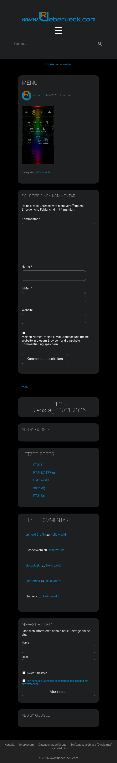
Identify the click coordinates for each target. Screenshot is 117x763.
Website (27, 310)
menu (30, 82)
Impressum (26, 744)
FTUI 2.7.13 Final (44, 472)
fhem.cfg (39, 488)
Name (27, 267)
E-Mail (27, 288)
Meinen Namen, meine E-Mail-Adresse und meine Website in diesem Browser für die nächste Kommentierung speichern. (55, 340)
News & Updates (35, 673)
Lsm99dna (33, 581)
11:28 (58, 404)
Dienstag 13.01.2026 (58, 410)
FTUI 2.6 (39, 496)
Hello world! (41, 480)
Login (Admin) (58, 748)
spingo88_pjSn (36, 534)
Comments (44, 172)
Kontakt (10, 744)
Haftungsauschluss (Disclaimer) (91, 744)
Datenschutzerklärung (52, 744)
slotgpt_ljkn (33, 565)
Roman (37, 95)
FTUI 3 (37, 465)
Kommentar (31, 219)
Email (25, 656)
